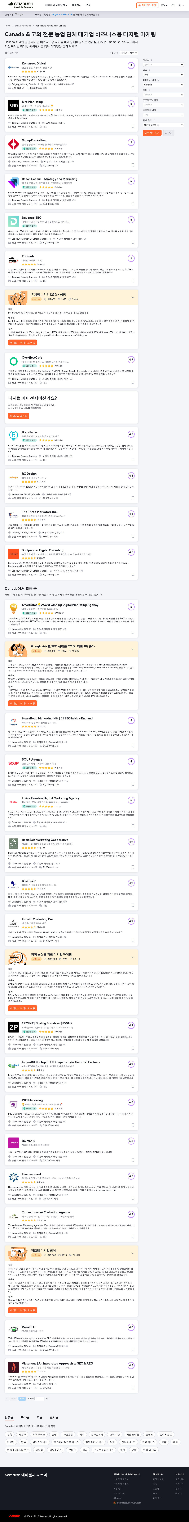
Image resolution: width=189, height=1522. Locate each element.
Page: (31, 1398)
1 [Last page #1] (48, 1398)
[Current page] (39, 1399)
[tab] (9, 1418)
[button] (164, 5)
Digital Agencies (23, 25)
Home (7, 25)
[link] (76, 5)
